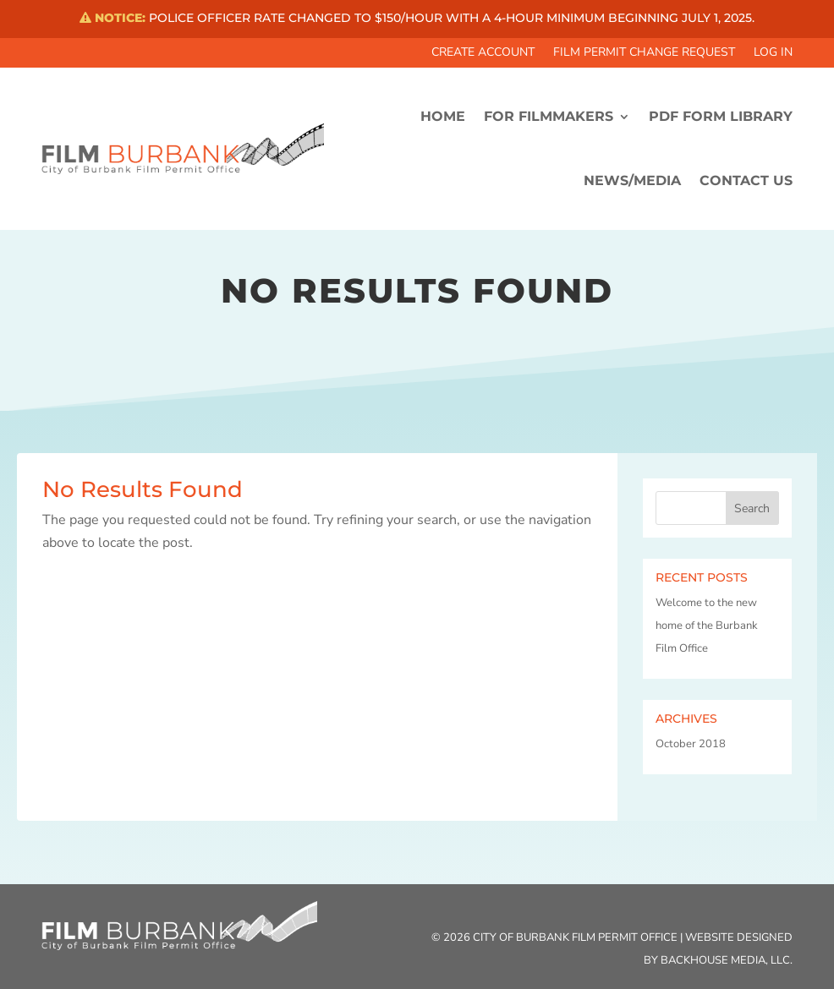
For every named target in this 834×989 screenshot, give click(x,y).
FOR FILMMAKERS (548, 116)
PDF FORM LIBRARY (721, 116)
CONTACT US (746, 180)
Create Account (483, 53)
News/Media (632, 180)
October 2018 (691, 743)
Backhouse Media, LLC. (727, 960)
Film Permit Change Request (644, 53)
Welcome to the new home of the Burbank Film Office (707, 625)
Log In (773, 53)
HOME (442, 116)
